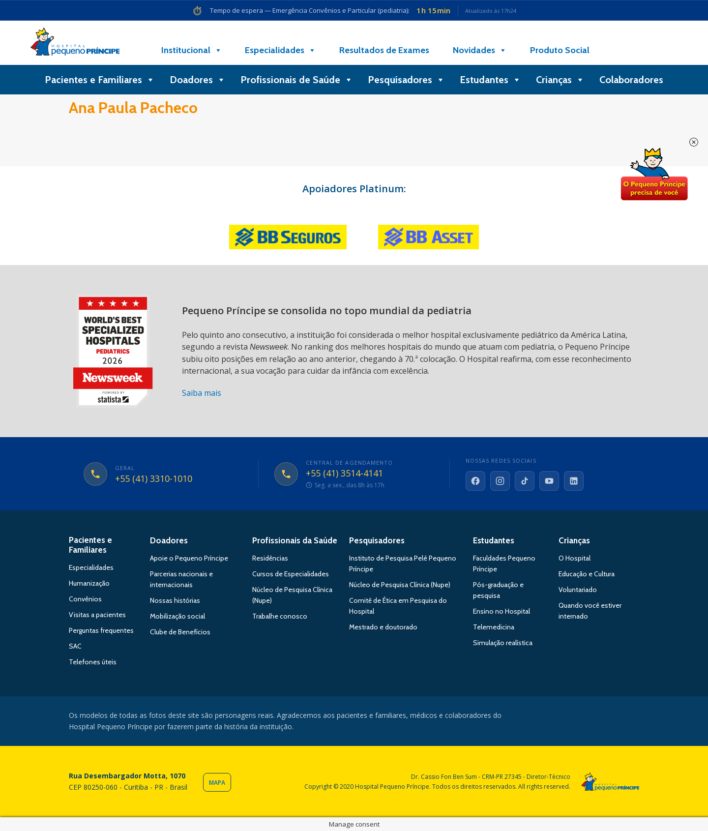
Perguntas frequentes (101, 630)
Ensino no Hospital (501, 611)
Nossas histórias (175, 600)
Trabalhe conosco (279, 616)
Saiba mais (201, 392)
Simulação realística (502, 642)
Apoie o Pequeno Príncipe (189, 558)
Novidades (480, 50)
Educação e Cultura (587, 573)
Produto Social (560, 50)
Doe (654, 175)
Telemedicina (493, 627)
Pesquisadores (406, 80)
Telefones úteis (93, 661)
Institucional (191, 50)
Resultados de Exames (384, 50)
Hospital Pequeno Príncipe (74, 44)
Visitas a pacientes (97, 614)
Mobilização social (177, 616)
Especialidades (280, 50)
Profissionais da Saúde (294, 540)
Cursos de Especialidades (290, 573)
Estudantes (490, 80)
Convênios (85, 598)
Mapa (217, 782)
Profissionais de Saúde (296, 80)
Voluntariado (578, 589)
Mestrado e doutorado (383, 627)
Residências (270, 558)
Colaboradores (631, 80)
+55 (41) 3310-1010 (153, 479)
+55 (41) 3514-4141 (344, 473)
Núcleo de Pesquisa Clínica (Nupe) (399, 584)
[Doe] (625, 50)
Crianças (560, 80)
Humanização (89, 583)
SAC (75, 646)
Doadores (198, 80)
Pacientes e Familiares (100, 80)
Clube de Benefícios (180, 631)
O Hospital (574, 558)
